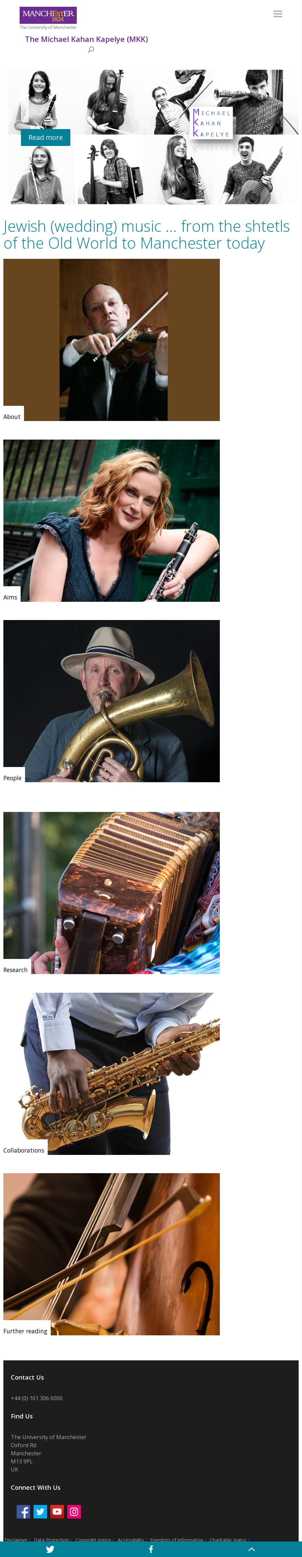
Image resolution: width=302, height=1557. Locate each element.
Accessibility (131, 1540)
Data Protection (51, 1540)
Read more (45, 137)
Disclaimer (15, 1540)
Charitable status (228, 1540)
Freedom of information (176, 1540)
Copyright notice (93, 1540)
